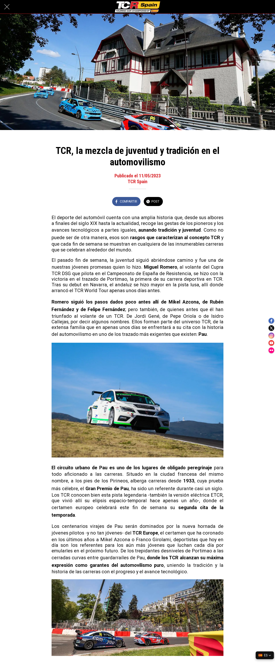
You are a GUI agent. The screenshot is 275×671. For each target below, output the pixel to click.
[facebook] (270, 318)
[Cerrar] (6, 6)
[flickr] (270, 352)
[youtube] (270, 344)
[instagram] (270, 335)
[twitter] (270, 327)
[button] (264, 655)
